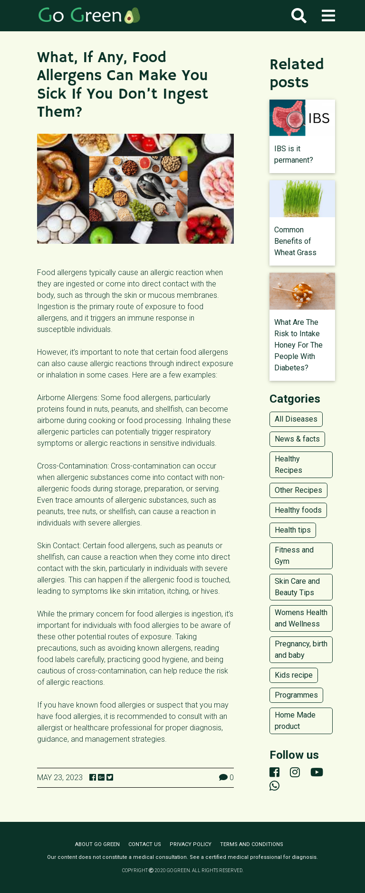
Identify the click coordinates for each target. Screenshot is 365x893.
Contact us (144, 844)
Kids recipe (294, 675)
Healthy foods (298, 510)
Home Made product (295, 720)
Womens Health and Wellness (301, 618)
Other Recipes (298, 490)
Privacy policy (190, 844)
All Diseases (296, 418)
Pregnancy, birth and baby (301, 649)
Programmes (296, 695)
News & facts (297, 438)
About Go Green (97, 844)
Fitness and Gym (294, 555)
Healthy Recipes (288, 464)
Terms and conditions (251, 844)
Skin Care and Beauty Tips (297, 587)
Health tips (293, 529)
